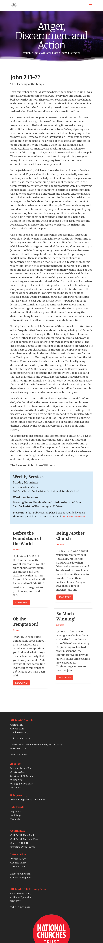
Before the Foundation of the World (27, 538)
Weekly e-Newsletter (21, 783)
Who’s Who (16, 780)
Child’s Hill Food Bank (22, 835)
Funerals (15, 819)
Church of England (20, 877)
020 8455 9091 (22, 907)
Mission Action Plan (21, 768)
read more (21, 602)
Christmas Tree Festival (23, 847)
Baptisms (15, 811)
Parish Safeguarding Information (28, 799)
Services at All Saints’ (22, 776)
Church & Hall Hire (20, 843)
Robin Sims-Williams (38, 52)
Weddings (15, 815)
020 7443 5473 (22, 738)
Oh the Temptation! (25, 621)
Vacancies (15, 787)
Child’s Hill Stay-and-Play (24, 839)
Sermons (75, 52)
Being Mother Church (70, 536)
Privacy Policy (18, 859)
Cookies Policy (18, 862)
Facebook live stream (74, 516)
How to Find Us (18, 754)
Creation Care (17, 772)
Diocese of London (20, 873)
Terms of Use (17, 866)
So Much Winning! (65, 616)
